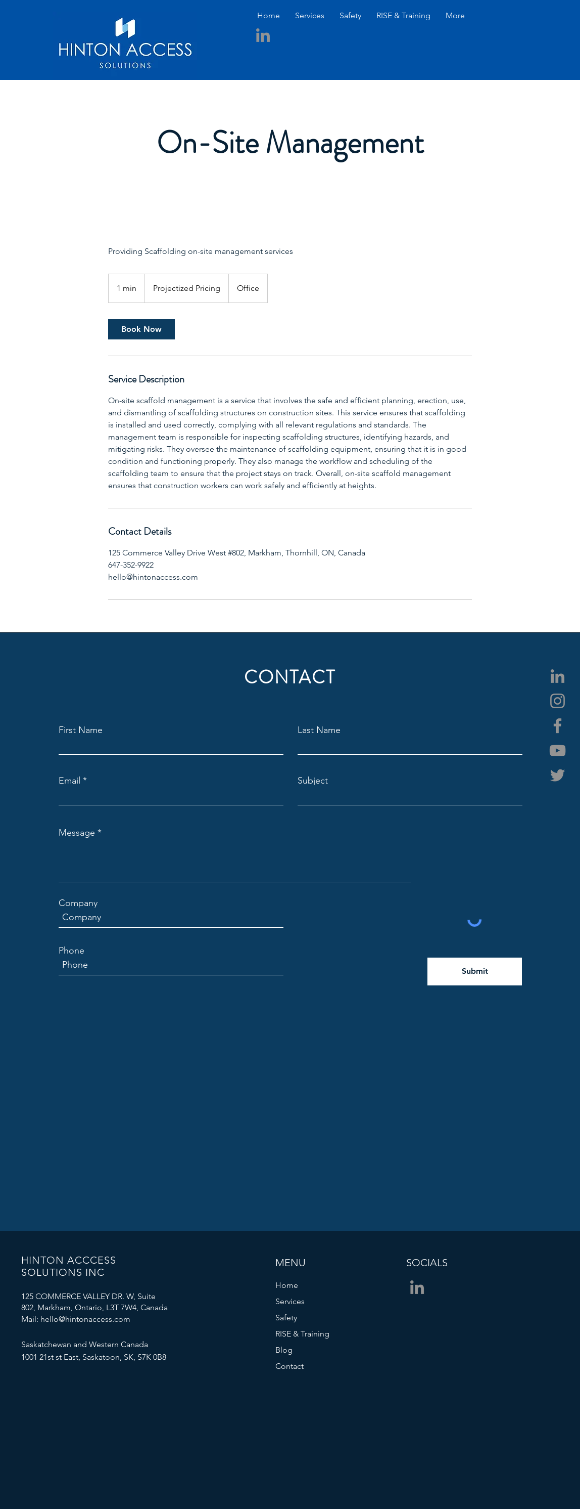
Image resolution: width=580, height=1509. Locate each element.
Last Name (319, 730)
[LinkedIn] (263, 35)
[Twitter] (557, 775)
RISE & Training (302, 1334)
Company (78, 903)
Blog (284, 1350)
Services (290, 1301)
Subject (313, 780)
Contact (289, 1366)
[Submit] (474, 971)
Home (286, 1285)
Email (69, 780)
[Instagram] (557, 701)
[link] (141, 329)
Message (77, 832)
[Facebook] (557, 726)
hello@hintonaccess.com (85, 1319)
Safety (286, 1317)
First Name (81, 730)
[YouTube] (557, 750)
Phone (71, 950)
